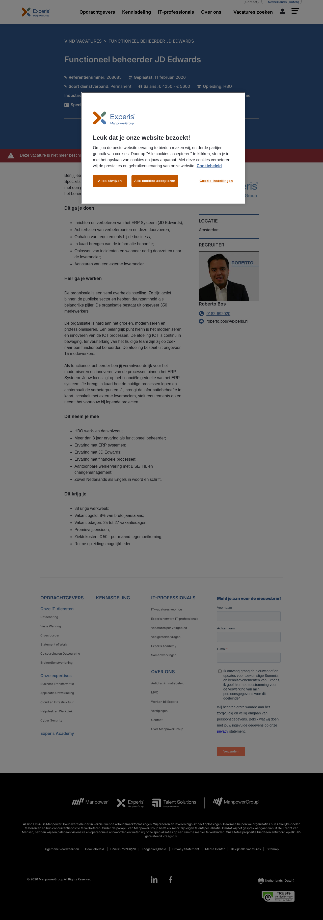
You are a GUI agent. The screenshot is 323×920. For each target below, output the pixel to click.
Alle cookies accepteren (154, 181)
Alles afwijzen (110, 181)
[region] (163, 148)
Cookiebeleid (209, 166)
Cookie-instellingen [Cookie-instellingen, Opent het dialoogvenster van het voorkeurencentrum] (216, 181)
